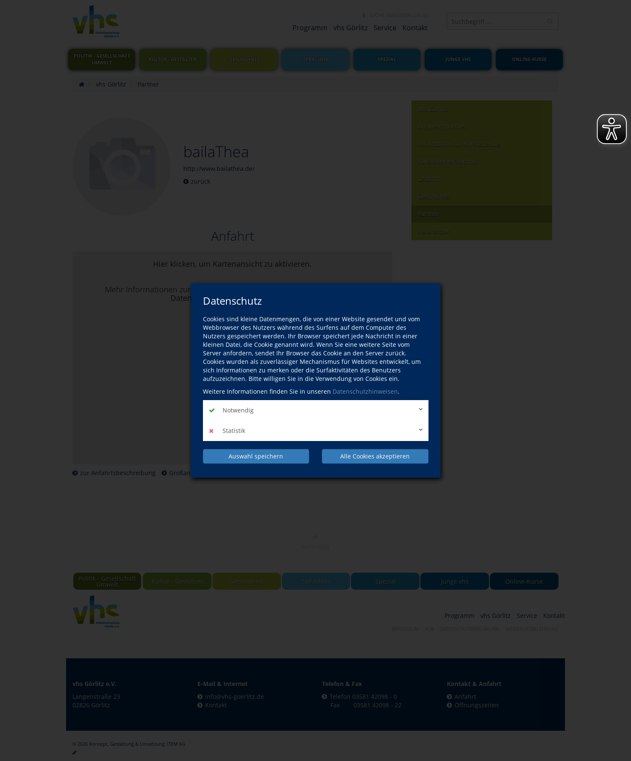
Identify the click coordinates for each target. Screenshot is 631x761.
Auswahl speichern (256, 456)
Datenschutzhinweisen (365, 391)
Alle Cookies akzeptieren (375, 456)
